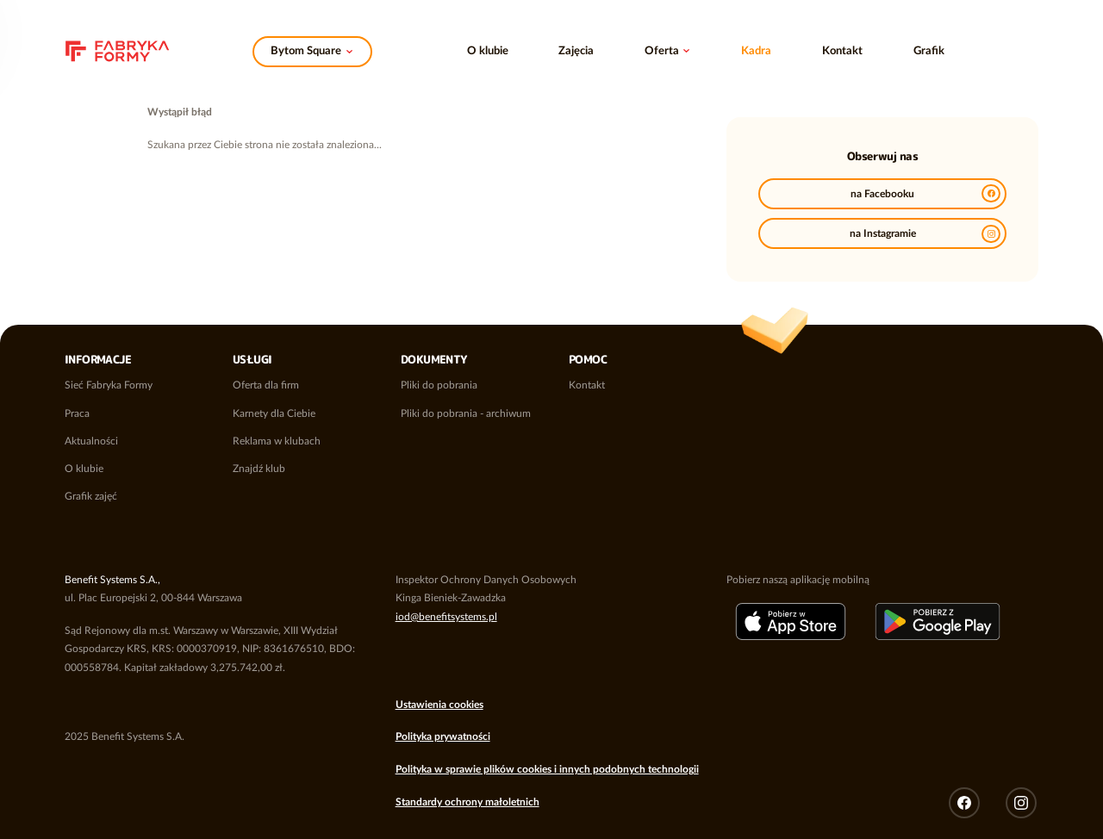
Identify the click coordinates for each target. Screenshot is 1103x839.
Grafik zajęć (91, 496)
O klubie (487, 51)
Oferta (662, 51)
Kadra (756, 51)
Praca (77, 413)
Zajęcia (576, 51)
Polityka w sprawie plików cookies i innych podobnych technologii (547, 769)
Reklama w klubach (277, 441)
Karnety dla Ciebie (274, 413)
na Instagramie (925, 234)
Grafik (928, 51)
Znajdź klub (259, 468)
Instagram (1021, 802)
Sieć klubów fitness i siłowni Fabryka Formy (117, 45)
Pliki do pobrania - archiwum (466, 413)
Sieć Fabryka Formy (109, 385)
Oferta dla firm (266, 385)
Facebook (964, 802)
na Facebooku (925, 193)
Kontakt (842, 51)
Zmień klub (312, 47)
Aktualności (91, 441)
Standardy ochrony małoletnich (467, 802)
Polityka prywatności (443, 736)
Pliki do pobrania (439, 385)
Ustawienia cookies (439, 704)
